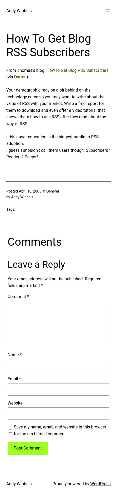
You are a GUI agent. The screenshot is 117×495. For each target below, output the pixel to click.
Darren (20, 76)
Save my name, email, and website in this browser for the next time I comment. (60, 430)
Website (15, 403)
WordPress (100, 483)
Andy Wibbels (19, 10)
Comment (18, 296)
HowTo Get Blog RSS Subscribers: (78, 70)
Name (15, 354)
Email (14, 378)
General (52, 191)
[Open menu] (107, 11)
